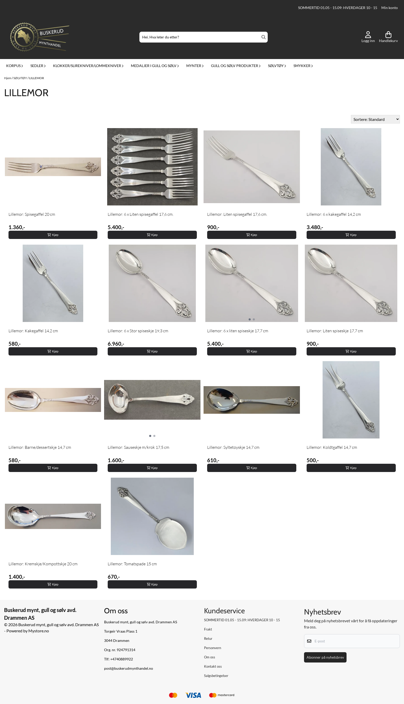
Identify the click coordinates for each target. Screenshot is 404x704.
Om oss (209, 657)
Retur (208, 638)
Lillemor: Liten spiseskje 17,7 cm (335, 330)
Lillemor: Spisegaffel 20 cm (32, 214)
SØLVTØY (20, 78)
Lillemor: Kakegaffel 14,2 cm (33, 330)
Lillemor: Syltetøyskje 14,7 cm (233, 447)
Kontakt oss (213, 666)
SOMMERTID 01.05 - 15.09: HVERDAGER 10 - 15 (337, 8)
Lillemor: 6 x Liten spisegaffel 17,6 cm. (140, 214)
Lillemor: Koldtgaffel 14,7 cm (332, 447)
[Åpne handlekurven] (388, 37)
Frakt (208, 629)
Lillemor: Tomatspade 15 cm (132, 563)
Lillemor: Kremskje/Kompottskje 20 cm (43, 563)
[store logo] (39, 37)
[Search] (263, 37)
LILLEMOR (36, 78)
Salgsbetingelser (216, 676)
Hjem (8, 78)
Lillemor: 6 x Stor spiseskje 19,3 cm (138, 330)
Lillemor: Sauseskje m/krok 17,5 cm (138, 447)
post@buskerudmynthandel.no (128, 668)
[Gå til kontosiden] (368, 37)
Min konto (389, 8)
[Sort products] (375, 119)
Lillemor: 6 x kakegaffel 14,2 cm (334, 214)
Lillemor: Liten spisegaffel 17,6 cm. (237, 214)
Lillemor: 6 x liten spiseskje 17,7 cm (237, 330)
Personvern (212, 648)
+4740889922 (121, 659)
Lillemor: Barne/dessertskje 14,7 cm (40, 447)
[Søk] (203, 37)
